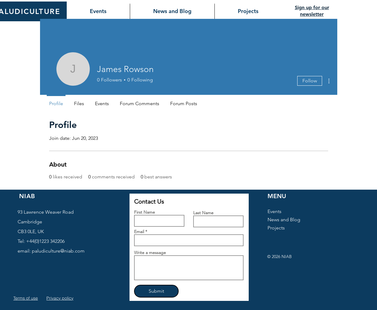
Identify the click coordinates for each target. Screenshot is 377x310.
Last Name (203, 213)
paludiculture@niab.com (58, 251)
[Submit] (156, 291)
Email (139, 231)
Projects (276, 228)
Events (274, 211)
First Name (144, 212)
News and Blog (284, 219)
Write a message (150, 252)
